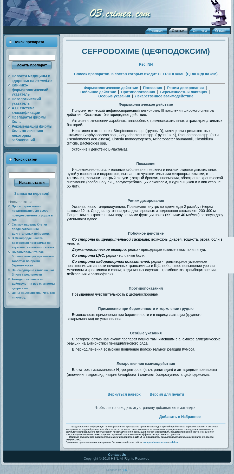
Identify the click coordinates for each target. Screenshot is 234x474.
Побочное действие (98, 92)
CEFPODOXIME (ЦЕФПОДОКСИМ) (146, 51)
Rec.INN (146, 64)
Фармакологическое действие (111, 88)
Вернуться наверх (124, 394)
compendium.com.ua (155, 442)
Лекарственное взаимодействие (164, 96)
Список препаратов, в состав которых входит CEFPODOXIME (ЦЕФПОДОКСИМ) (146, 74)
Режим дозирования (185, 88)
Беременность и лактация (183, 92)
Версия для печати (167, 394)
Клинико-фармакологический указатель (30, 89)
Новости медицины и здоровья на (32, 78)
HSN (124, 470)
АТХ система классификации (26, 110)
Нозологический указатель (26, 101)
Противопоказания (138, 92)
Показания (152, 88)
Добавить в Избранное (180, 417)
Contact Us (117, 455)
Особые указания (114, 96)
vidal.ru (174, 442)
